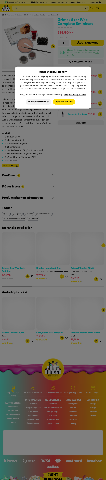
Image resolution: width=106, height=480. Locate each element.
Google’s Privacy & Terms (75, 94)
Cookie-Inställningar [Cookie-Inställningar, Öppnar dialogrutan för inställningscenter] (38, 102)
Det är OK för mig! (64, 102)
